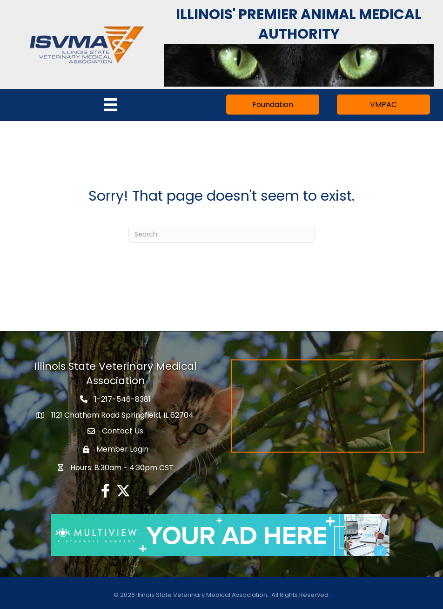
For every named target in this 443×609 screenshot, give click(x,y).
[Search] (221, 235)
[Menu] (111, 105)
